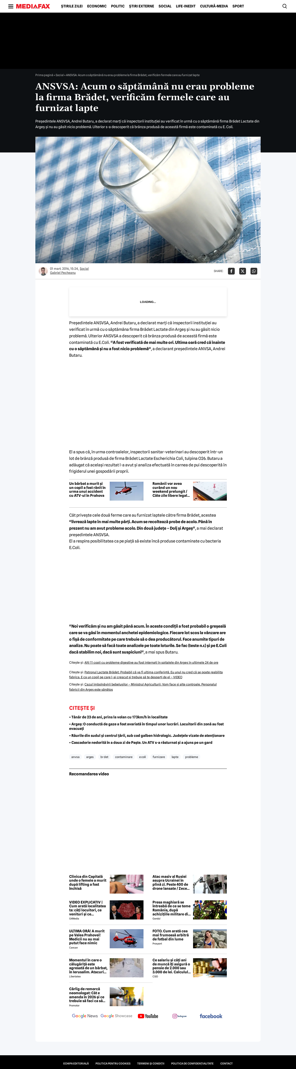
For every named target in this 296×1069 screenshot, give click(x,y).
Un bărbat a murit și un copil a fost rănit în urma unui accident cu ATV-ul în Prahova (87, 489)
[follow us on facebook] (211, 1016)
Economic (97, 6)
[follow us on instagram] (179, 1016)
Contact (226, 1063)
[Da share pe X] (242, 271)
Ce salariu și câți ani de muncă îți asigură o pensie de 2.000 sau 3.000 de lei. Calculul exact (171, 966)
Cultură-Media (214, 6)
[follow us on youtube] (148, 1016)
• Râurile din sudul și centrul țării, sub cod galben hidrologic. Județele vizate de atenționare (147, 735)
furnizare (159, 757)
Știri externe (141, 6)
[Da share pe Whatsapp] (253, 271)
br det (104, 757)
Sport (238, 6)
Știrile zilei (72, 6)
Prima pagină (44, 75)
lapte (175, 757)
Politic (118, 6)
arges (90, 757)
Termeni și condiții (150, 1063)
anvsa (75, 757)
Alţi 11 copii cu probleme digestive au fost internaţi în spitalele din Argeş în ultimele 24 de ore (151, 662)
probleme (191, 757)
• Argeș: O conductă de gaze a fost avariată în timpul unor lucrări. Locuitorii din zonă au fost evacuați (146, 726)
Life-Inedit (186, 6)
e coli (142, 757)
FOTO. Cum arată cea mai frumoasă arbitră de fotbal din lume (171, 935)
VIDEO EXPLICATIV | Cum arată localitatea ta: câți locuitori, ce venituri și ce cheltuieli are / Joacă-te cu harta (87, 908)
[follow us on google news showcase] (116, 1016)
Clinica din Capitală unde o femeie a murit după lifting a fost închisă (87, 882)
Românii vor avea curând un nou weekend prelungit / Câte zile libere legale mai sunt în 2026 (171, 489)
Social (165, 6)
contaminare (123, 757)
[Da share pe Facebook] (231, 271)
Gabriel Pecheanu (63, 273)
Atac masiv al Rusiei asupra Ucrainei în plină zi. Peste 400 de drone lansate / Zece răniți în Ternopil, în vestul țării (170, 882)
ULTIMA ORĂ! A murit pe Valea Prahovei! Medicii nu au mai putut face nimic (87, 937)
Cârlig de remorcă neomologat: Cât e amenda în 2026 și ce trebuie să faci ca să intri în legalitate (86, 995)
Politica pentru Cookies (113, 1063)
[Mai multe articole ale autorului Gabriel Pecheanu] (43, 271)
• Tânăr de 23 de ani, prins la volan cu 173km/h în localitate (118, 717)
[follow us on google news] (85, 1016)
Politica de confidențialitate (192, 1063)
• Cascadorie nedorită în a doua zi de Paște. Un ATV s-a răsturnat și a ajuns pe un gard (140, 742)
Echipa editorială (76, 1063)
